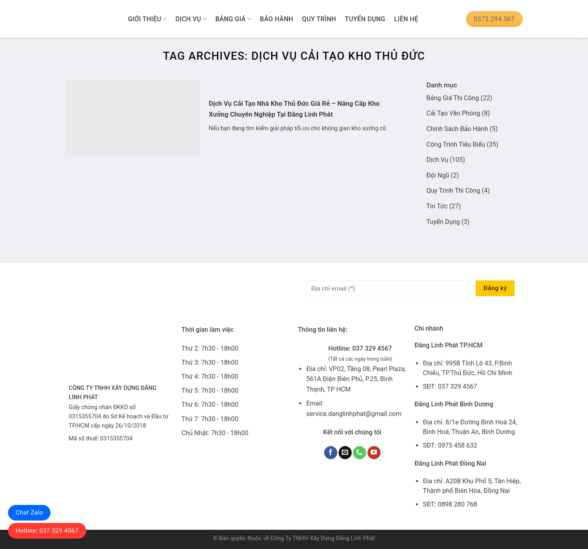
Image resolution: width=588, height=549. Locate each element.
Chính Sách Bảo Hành (457, 129)
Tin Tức (437, 206)
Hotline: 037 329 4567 (47, 530)
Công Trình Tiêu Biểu (455, 144)
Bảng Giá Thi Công (452, 98)
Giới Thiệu (147, 19)
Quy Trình (319, 19)
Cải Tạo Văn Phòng (453, 113)
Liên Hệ (406, 19)
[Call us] (359, 453)
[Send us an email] (345, 453)
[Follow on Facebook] (330, 453)
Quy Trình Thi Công (453, 190)
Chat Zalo (29, 512)
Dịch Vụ (191, 19)
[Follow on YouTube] (374, 453)
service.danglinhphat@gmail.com (353, 414)
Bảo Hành (276, 19)
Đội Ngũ (437, 175)
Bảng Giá (233, 19)
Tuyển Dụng (365, 19)
